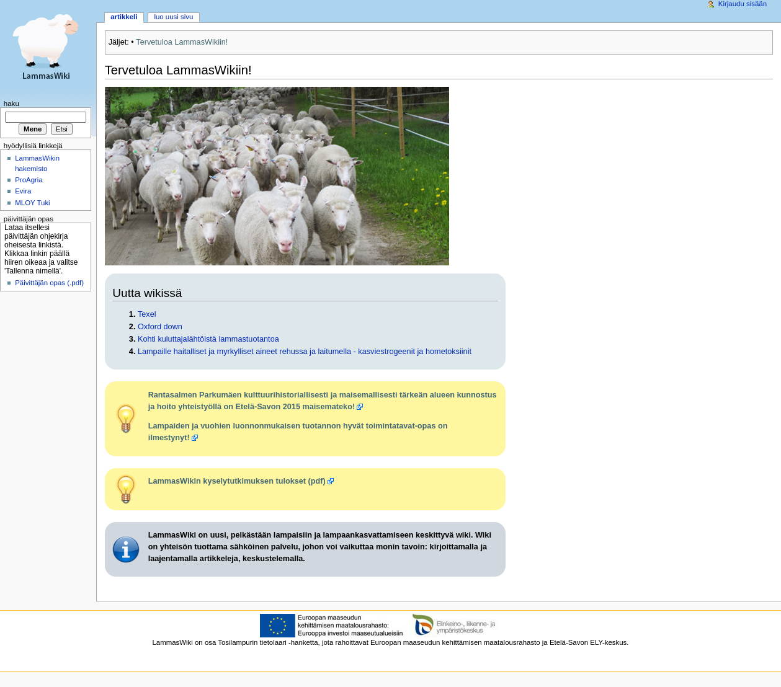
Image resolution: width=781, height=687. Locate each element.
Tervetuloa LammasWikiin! (182, 42)
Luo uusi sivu (173, 16)
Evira (23, 191)
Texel (147, 314)
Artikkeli (123, 16)
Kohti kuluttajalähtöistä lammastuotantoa (208, 339)
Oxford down (160, 326)
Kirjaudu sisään (742, 3)
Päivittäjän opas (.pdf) (49, 282)
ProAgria (29, 180)
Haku (11, 103)
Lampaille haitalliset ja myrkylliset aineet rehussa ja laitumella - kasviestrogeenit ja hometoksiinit (304, 351)
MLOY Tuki (32, 202)
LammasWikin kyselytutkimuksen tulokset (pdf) (237, 481)
